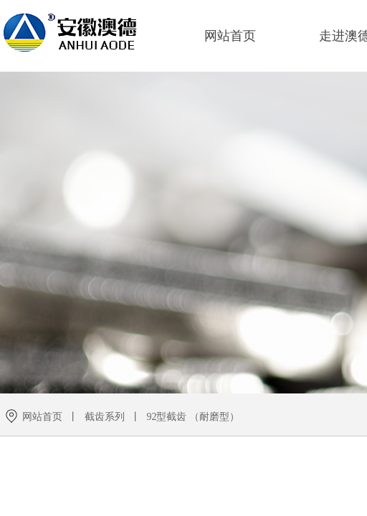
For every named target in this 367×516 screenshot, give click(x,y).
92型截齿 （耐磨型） (192, 416)
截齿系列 (105, 416)
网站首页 (230, 36)
